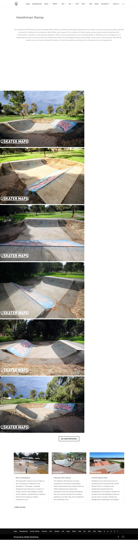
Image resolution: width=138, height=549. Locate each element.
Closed (56, 531)
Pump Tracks (34, 531)
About (115, 4)
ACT (77, 4)
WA (90, 4)
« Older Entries (19, 507)
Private (44, 531)
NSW (55, 4)
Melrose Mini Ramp (62, 478)
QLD (46, 4)
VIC (62, 4)
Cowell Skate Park (100, 478)
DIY (50, 531)
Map (28, 4)
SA (70, 4)
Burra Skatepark (23, 478)
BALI (97, 4)
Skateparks (37, 4)
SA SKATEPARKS (69, 439)
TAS (83, 4)
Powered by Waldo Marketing (26, 537)
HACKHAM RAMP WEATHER (69, 83)
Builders (105, 4)
